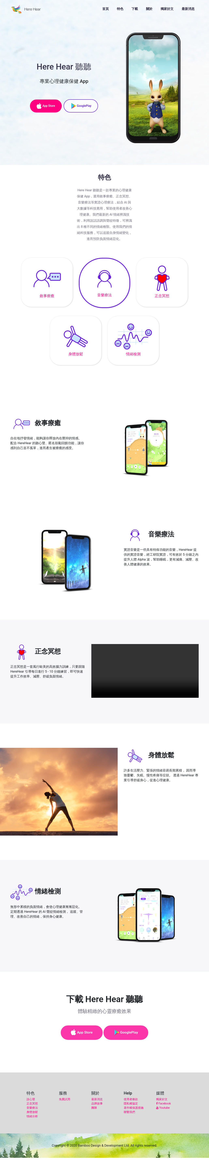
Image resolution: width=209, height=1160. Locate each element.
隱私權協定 (131, 1105)
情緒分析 (32, 1118)
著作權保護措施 (134, 1110)
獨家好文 (167, 10)
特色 (120, 10)
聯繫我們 (129, 1114)
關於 (149, 10)
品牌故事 (97, 1105)
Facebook (163, 1105)
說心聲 (31, 1101)
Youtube (163, 1110)
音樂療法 (32, 1110)
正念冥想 (32, 1105)
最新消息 (188, 10)
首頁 (105, 10)
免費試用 (64, 1101)
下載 (134, 10)
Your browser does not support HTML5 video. (145, 671)
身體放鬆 (32, 1114)
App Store (44, 105)
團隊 (94, 1110)
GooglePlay (82, 105)
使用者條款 (131, 1101)
